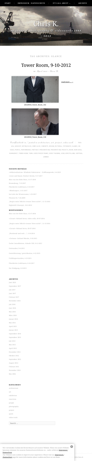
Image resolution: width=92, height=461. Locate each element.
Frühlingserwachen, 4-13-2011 (20, 258)
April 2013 (13, 348)
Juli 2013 (12, 341)
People (17, 150)
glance (75, 146)
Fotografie (67, 146)
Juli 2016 (12, 304)
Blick (29, 146)
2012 (12, 146)
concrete (44, 146)
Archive (82, 3)
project (58, 142)
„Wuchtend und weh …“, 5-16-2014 (22, 233)
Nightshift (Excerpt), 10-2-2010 (20, 205)
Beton (24, 146)
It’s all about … (62, 3)
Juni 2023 (12, 282)
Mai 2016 (12, 312)
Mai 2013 (12, 345)
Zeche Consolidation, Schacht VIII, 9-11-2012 (25, 243)
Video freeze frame (41, 153)
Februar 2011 (14, 367)
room (71, 150)
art (52, 142)
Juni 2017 (12, 293)
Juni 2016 (12, 308)
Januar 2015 (13, 330)
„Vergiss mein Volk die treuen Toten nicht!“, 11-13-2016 (29, 201)
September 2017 (15, 286)
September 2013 (15, 337)
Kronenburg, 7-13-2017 (17, 183)
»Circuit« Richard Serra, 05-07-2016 (22, 228)
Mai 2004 (12, 374)
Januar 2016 (13, 319)
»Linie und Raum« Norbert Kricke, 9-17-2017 (25, 176)
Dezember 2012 (14, 352)
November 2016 (14, 301)
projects (65, 150)
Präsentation (45, 150)
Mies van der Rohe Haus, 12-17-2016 (22, 180)
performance (26, 150)
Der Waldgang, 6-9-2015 (18, 268)
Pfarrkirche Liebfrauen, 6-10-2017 (21, 187)
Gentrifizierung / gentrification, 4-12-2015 (24, 253)
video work (68, 142)
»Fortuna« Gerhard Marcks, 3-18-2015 (23, 238)
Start (8, 3)
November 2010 (14, 370)
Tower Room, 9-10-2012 (46, 65)
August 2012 (13, 363)
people (11, 403)
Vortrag (79, 153)
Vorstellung (70, 153)
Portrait (35, 150)
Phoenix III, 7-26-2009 (17, 198)
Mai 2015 (12, 323)
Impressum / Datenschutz (31, 3)
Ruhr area (78, 150)
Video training (54, 153)
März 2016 (13, 315)
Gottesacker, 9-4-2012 (17, 248)
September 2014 (15, 334)
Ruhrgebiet (13, 153)
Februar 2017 (14, 297)
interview (12, 399)
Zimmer (46, 157)
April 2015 (13, 326)
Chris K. (46, 23)
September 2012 (15, 359)
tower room (23, 153)
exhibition (13, 395)
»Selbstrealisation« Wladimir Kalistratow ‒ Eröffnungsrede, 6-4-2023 (35, 172)
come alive (36, 146)
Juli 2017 (12, 290)
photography (14, 406)
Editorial (58, 146)
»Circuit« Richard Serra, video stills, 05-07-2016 (27, 218)
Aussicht (18, 146)
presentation (56, 150)
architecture (44, 142)
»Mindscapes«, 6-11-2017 (18, 190)
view (62, 153)
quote (11, 414)
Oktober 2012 (14, 356)
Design (51, 146)
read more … (67, 82)
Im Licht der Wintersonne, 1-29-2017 (22, 194)
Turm (31, 153)
